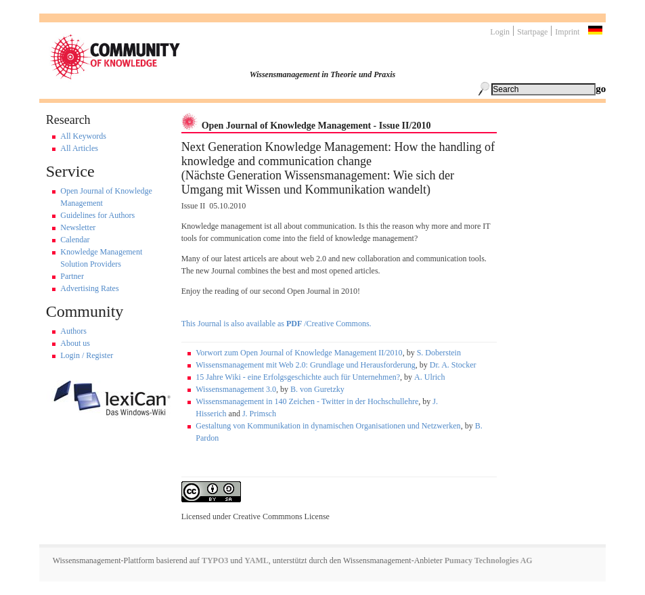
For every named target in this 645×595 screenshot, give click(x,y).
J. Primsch (259, 413)
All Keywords (83, 136)
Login (500, 32)
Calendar (74, 239)
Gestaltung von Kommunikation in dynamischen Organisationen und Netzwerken (328, 426)
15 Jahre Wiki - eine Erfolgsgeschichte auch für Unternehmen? (298, 377)
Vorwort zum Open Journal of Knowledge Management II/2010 (299, 352)
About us (75, 343)
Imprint (567, 32)
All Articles (79, 148)
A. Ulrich (429, 377)
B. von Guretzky (317, 389)
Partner (72, 276)
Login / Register (86, 355)
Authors (73, 331)
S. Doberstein (439, 352)
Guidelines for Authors (97, 215)
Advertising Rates (89, 288)
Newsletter (77, 227)
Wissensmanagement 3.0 (236, 389)
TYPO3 (214, 560)
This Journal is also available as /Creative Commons (275, 323)
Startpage (532, 32)
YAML (256, 560)
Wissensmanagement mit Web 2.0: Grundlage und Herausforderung (306, 365)
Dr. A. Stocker (453, 365)
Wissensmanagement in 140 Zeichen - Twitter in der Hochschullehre (307, 401)
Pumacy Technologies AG (489, 560)
